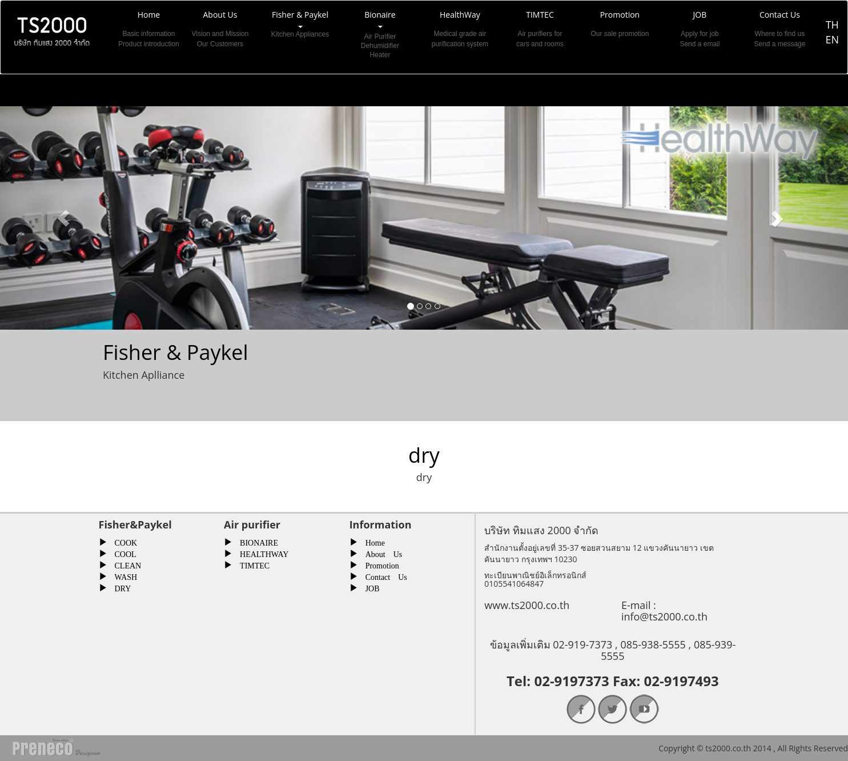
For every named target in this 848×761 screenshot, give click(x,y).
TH (832, 24)
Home (371, 542)
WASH (122, 576)
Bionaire (379, 34)
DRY (119, 587)
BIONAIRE (255, 542)
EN (832, 39)
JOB (368, 587)
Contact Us (382, 576)
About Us (380, 553)
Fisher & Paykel (299, 34)
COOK (122, 542)
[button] (63, 218)
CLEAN (124, 564)
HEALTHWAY (260, 553)
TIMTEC (251, 564)
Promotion (378, 564)
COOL (121, 553)
